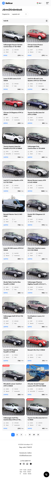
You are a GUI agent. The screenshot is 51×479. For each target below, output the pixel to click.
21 (38, 434)
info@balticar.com (25, 455)
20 (34, 434)
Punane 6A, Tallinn (25, 453)
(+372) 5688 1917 (25, 461)
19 (29, 434)
